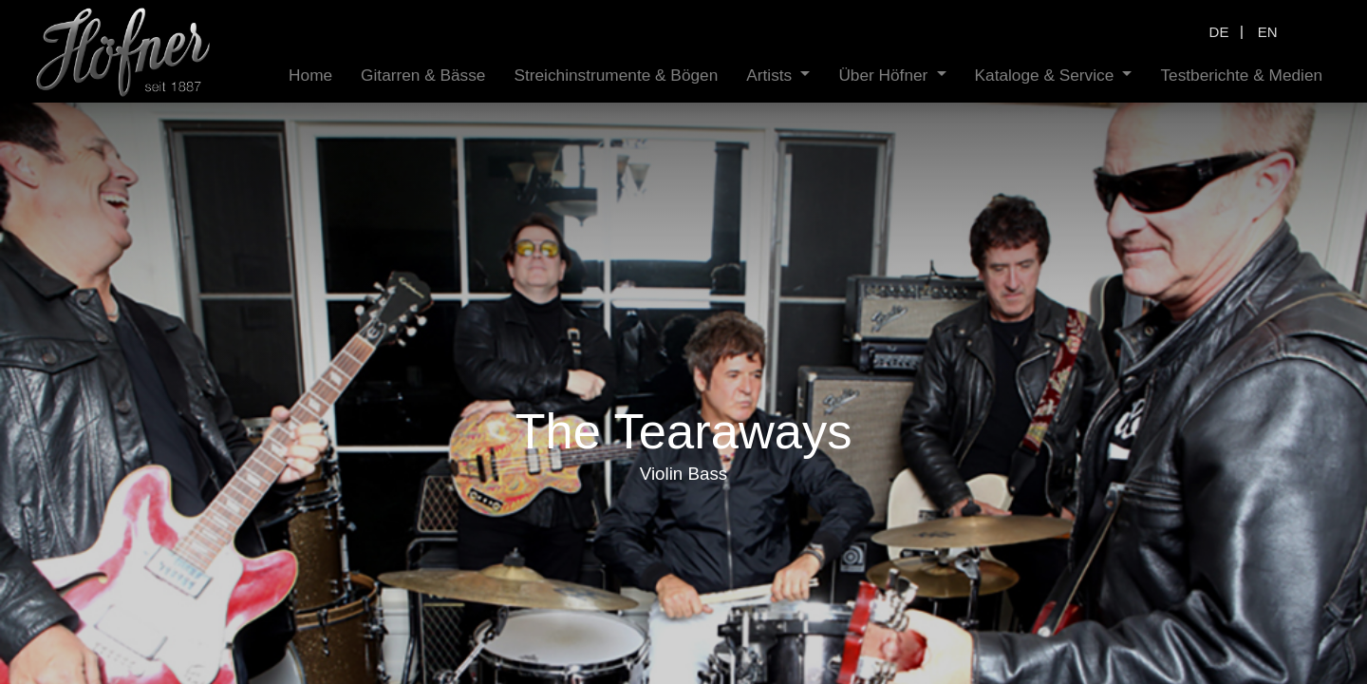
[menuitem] (371, 75)
